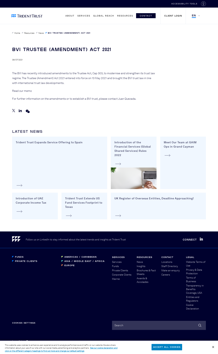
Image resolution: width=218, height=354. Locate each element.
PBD (156, 342)
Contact (146, 15)
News (40, 33)
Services (83, 15)
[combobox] (159, 325)
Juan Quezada (126, 100)
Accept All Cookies (166, 349)
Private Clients (26, 261)
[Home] (19, 239)
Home (16, 33)
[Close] (213, 349)
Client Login (173, 15)
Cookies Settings (23, 323)
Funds (19, 257)
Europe (69, 265)
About (69, 15)
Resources (125, 15)
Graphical (144, 342)
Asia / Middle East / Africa (84, 261)
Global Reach (103, 15)
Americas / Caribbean (80, 257)
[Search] (200, 325)
